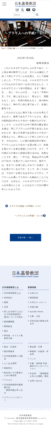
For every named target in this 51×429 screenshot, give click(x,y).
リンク (33, 359)
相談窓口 (8, 368)
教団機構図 (9, 321)
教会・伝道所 (10, 347)
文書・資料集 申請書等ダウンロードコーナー (39, 366)
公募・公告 (35, 316)
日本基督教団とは (10, 287)
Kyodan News (36, 311)
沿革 (6, 307)
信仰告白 (8, 298)
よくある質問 (10, 363)
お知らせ (34, 293)
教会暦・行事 (36, 347)
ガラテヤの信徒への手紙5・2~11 (25, 206)
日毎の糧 (22, 237)
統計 (6, 331)
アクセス (8, 380)
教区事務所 (9, 351)
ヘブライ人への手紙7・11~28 (29, 216)
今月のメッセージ (38, 302)
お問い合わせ (36, 381)
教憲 (6, 302)
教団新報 (34, 298)
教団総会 (8, 326)
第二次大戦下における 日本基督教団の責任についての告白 (13, 314)
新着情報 (32, 287)
